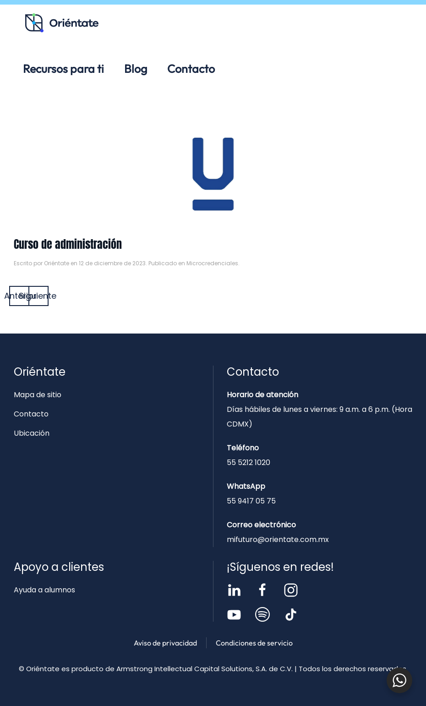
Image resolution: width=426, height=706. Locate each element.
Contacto (191, 68)
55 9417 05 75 (251, 501)
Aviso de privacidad (165, 642)
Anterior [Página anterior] (19, 295)
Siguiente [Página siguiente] (38, 295)
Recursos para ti (63, 68)
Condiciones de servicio (254, 642)
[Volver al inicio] (62, 23)
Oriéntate (56, 263)
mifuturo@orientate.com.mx (278, 539)
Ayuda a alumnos (44, 590)
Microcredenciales (212, 263)
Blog (135, 68)
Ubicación (31, 433)
